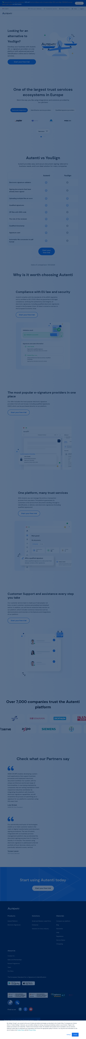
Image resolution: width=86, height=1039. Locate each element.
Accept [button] (75, 1034)
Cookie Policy (20, 1030)
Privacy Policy (32, 1030)
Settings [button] (69, 1034)
